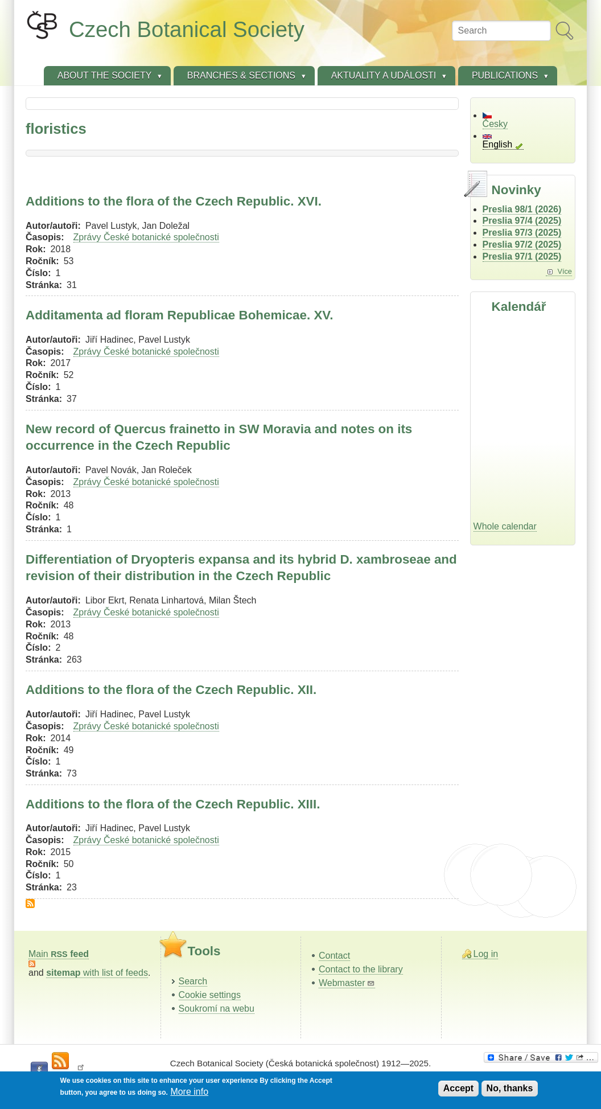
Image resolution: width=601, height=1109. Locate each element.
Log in (486, 954)
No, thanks (510, 1088)
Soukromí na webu (216, 1008)
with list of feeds (97, 972)
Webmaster (347, 983)
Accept (458, 1088)
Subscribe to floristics (30, 903)
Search (193, 981)
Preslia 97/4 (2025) (522, 220)
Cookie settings (210, 995)
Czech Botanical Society (186, 29)
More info (189, 1091)
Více (564, 271)
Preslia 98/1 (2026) (522, 209)
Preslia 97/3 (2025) (522, 232)
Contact (334, 955)
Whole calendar (505, 526)
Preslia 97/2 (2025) (522, 244)
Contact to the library (361, 969)
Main (58, 954)
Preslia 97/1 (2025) (522, 256)
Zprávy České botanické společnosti (146, 237)
